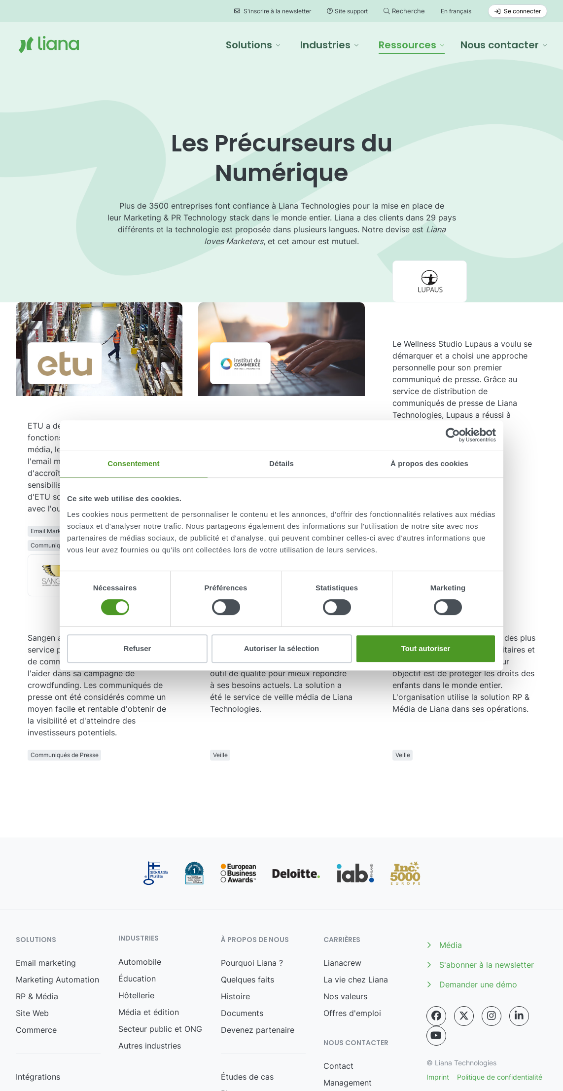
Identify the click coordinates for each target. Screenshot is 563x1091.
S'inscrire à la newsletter (272, 11)
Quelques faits (247, 897)
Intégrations (38, 994)
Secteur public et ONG (160, 946)
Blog (229, 1011)
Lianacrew (342, 880)
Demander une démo (471, 902)
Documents (242, 931)
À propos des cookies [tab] (429, 463)
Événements (243, 1028)
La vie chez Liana (355, 897)
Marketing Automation (57, 897)
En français (456, 11)
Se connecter (517, 11)
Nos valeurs (345, 914)
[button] (253, 44)
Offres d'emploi (352, 931)
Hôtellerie (136, 913)
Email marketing (46, 880)
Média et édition (148, 930)
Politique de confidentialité (499, 994)
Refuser (137, 648)
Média (444, 863)
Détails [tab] (281, 463)
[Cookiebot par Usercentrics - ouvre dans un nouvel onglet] (453, 435)
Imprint (437, 994)
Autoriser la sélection (281, 648)
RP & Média (37, 914)
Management (347, 1000)
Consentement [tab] (133, 463)
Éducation (137, 896)
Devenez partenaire (257, 947)
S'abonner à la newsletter (480, 882)
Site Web (32, 931)
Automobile (139, 879)
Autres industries (149, 963)
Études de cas (247, 994)
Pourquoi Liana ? (252, 880)
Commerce (36, 947)
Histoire (235, 914)
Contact (338, 983)
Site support (347, 11)
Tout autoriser (426, 648)
